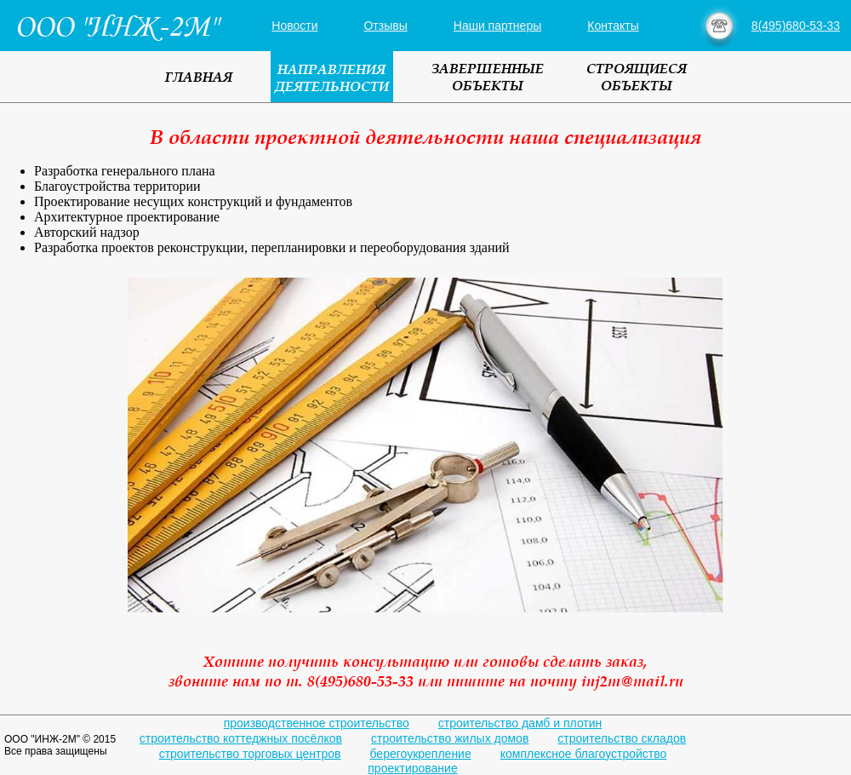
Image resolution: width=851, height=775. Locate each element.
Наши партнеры (497, 25)
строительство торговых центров (250, 754)
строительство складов (621, 738)
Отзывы (385, 25)
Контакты (612, 25)
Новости (294, 25)
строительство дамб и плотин (520, 723)
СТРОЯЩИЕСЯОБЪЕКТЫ (636, 77)
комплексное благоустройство (583, 754)
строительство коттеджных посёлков (241, 738)
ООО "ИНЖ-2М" (115, 25)
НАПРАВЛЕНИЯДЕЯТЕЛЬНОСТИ (332, 77)
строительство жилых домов (449, 738)
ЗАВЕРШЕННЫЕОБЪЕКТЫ (487, 77)
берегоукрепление (420, 754)
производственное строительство (316, 723)
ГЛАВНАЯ (198, 76)
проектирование (412, 768)
